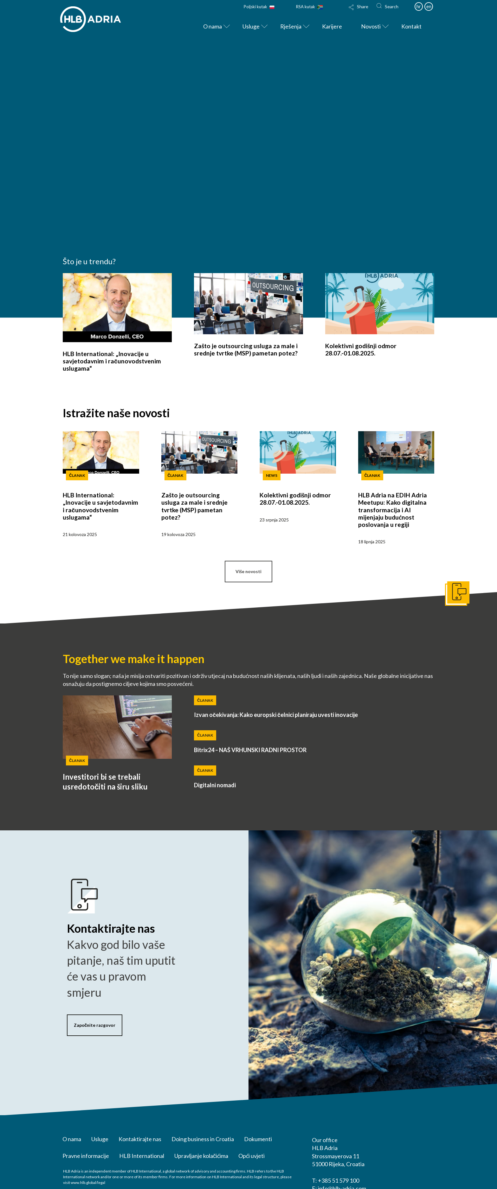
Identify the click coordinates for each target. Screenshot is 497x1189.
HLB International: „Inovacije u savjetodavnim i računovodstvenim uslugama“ (112, 361)
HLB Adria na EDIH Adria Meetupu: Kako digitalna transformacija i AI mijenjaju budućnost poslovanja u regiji (392, 509)
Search (391, 6)
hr (418, 6)
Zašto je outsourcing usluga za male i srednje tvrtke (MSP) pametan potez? (246, 349)
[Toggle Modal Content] (359, 11)
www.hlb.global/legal (88, 1182)
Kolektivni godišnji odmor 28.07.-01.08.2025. (361, 349)
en (428, 6)
